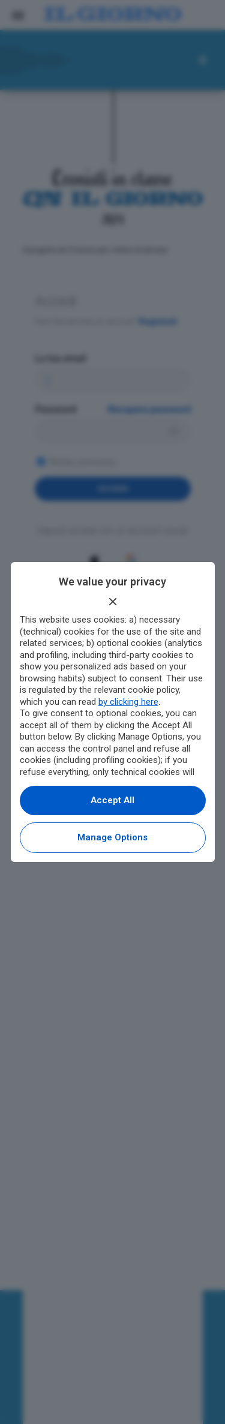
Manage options (112, 837)
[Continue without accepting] (113, 601)
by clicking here (128, 701)
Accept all (112, 800)
